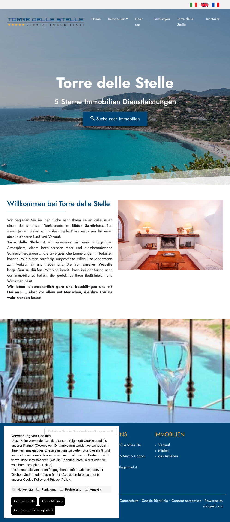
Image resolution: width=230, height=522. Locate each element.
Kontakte (212, 19)
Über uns (139, 21)
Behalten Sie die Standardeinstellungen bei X (80, 431)
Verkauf (164, 445)
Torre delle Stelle (185, 21)
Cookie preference (76, 474)
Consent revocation (186, 500)
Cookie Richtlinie (155, 500)
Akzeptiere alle (24, 501)
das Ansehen (168, 456)
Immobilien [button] (116, 19)
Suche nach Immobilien (115, 118)
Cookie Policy (33, 479)
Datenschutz (129, 500)
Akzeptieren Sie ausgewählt (33, 510)
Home (96, 19)
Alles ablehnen (52, 501)
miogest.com (213, 506)
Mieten (163, 450)
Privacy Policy (60, 479)
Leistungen (162, 19)
